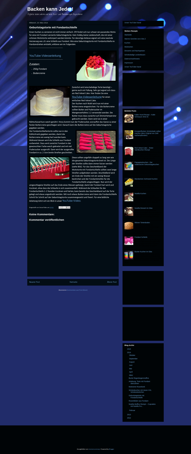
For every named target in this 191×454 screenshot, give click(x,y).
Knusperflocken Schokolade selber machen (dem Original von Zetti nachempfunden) (148, 133)
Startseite (73, 282)
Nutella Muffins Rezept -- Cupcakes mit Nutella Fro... (142, 405)
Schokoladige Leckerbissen (134, 55)
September (133, 359)
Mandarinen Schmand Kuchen (146, 179)
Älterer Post (112, 282)
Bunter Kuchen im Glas (143, 252)
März (131, 375)
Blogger (111, 449)
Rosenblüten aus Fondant (138, 401)
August (132, 362)
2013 (129, 415)
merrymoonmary (94, 449)
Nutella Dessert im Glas (144, 208)
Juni (131, 365)
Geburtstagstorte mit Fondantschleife (136, 397)
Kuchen (127, 43)
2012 (129, 418)
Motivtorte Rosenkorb (137, 387)
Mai (130, 369)
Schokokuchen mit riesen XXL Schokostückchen (140, 391)
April (131, 372)
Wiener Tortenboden (142, 223)
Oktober (132, 355)
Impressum (128, 63)
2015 (129, 349)
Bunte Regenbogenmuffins (139, 378)
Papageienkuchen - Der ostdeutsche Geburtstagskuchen (147, 163)
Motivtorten (128, 47)
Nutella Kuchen (140, 193)
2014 (129, 352)
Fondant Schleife (141, 237)
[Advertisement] (143, 89)
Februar (132, 410)
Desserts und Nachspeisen (134, 51)
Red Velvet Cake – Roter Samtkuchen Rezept (144, 149)
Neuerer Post (34, 282)
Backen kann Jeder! (50, 9)
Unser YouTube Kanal (132, 23)
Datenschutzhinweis (132, 59)
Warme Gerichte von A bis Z (135, 39)
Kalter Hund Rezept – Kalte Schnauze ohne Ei (145, 116)
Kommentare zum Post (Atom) (77, 290)
